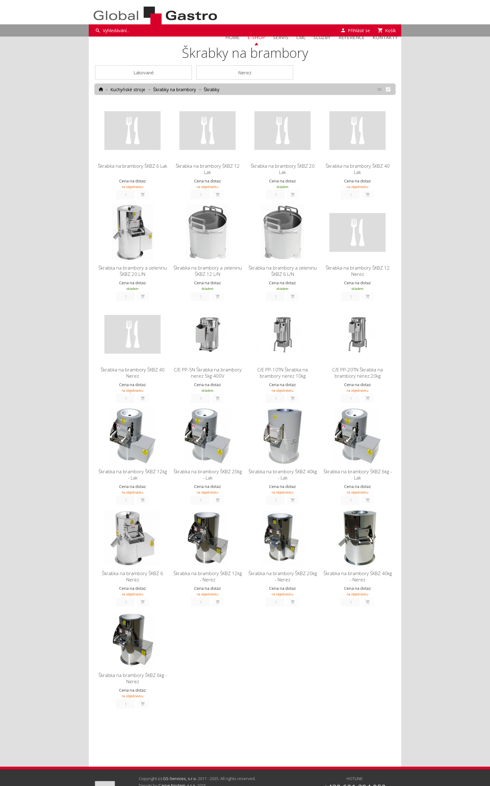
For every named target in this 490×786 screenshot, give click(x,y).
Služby (322, 37)
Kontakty (385, 37)
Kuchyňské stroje (127, 89)
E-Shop (256, 37)
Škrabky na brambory (174, 89)
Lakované (143, 72)
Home (232, 37)
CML (301, 37)
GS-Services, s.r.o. (180, 778)
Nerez (245, 72)
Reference (351, 37)
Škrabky (211, 89)
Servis (280, 37)
